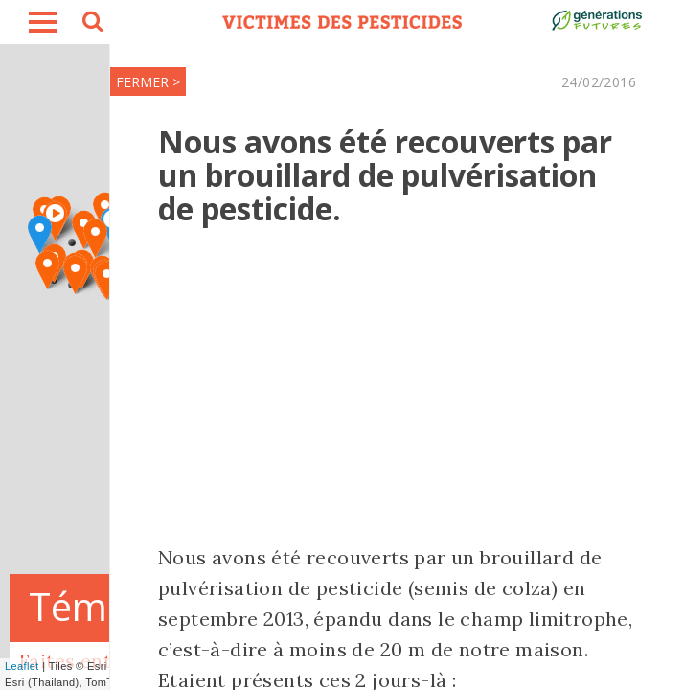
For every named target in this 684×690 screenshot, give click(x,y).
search (91, 24)
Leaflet (22, 666)
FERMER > (148, 82)
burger (43, 22)
